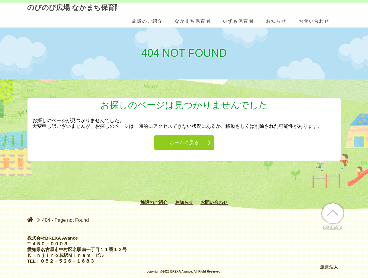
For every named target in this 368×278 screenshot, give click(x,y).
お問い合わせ (214, 202)
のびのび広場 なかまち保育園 (72, 15)
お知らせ (184, 202)
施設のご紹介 (154, 202)
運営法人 (329, 267)
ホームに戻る (184, 142)
